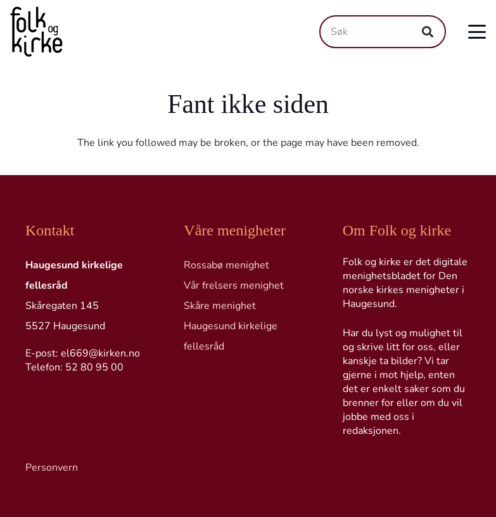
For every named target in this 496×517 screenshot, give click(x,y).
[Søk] (382, 31)
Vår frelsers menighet (234, 285)
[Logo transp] (36, 31)
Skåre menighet (220, 306)
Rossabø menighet (226, 265)
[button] (477, 32)
